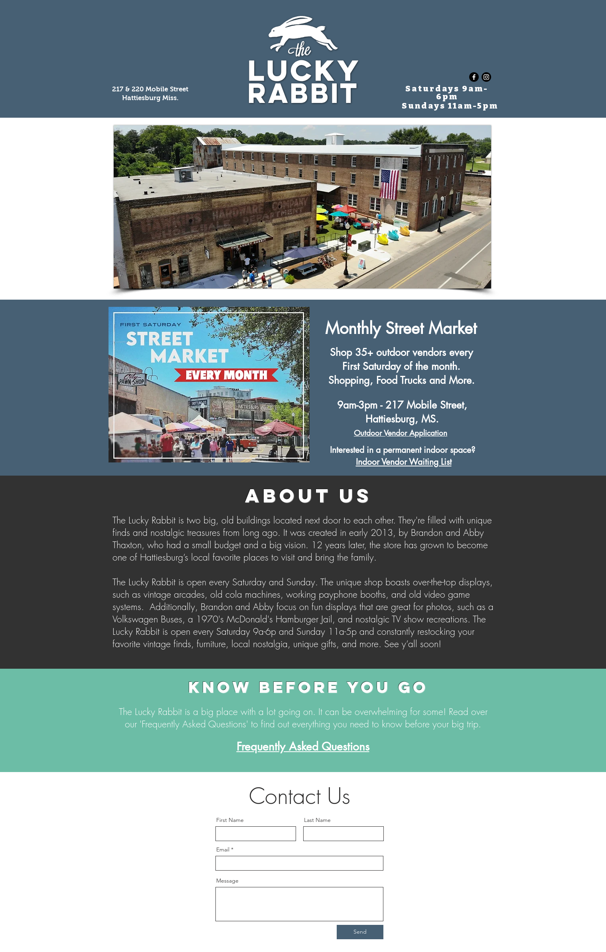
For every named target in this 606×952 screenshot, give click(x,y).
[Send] (360, 932)
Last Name (317, 820)
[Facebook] (474, 77)
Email (222, 849)
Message (227, 880)
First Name (230, 820)
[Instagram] (486, 77)
